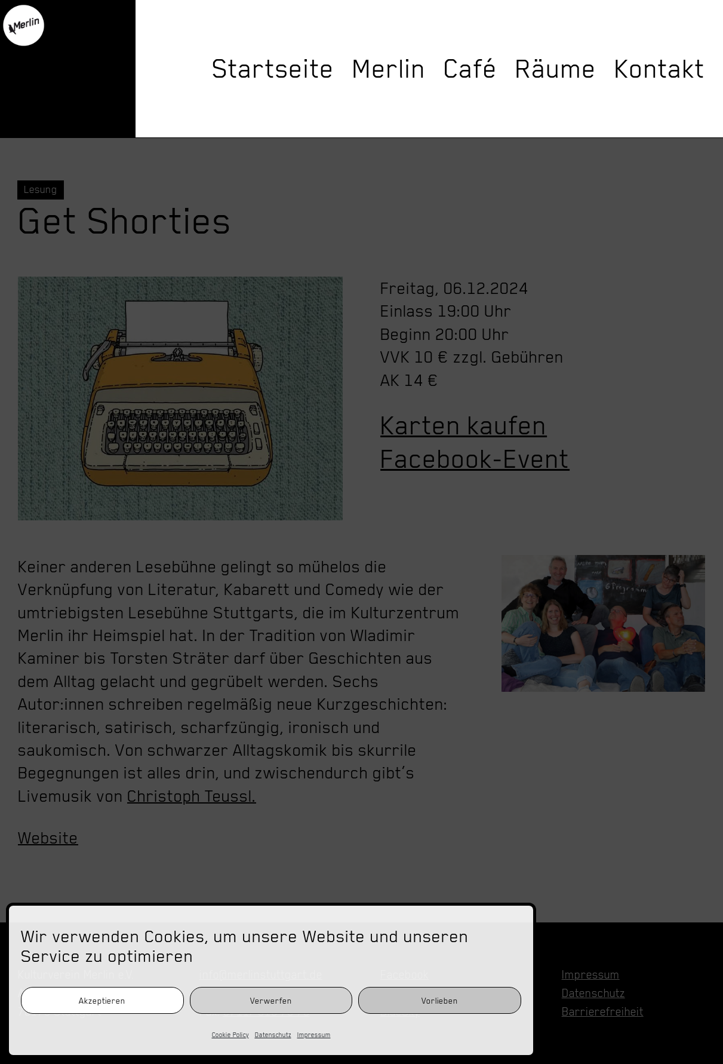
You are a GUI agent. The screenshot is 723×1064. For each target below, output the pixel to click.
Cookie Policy (230, 1034)
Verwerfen (271, 1000)
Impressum (314, 1034)
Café (470, 69)
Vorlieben (440, 1000)
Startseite (273, 69)
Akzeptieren (102, 1000)
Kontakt (659, 69)
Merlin (389, 69)
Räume (555, 69)
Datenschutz (273, 1034)
